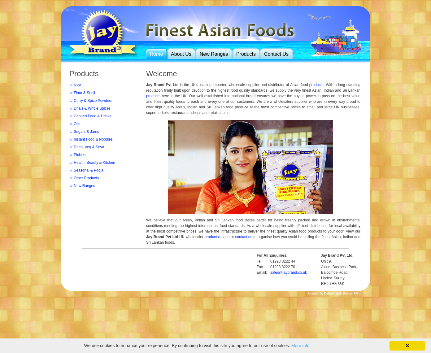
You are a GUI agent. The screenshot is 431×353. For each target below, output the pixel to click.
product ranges (217, 237)
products (316, 85)
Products (246, 54)
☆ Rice (75, 85)
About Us (181, 54)
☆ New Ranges (82, 186)
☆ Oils (74, 124)
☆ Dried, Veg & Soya (86, 147)
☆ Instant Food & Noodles (91, 139)
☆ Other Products (84, 178)
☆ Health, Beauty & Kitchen (92, 162)
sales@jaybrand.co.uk (288, 272)
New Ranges (214, 54)
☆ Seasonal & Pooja (86, 170)
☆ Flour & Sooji (82, 93)
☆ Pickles (77, 155)
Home (156, 54)
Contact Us (276, 54)
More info (300, 345)
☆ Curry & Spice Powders (90, 100)
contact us (243, 237)
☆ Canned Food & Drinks (90, 116)
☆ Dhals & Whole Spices (90, 108)
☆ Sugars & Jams (84, 131)
